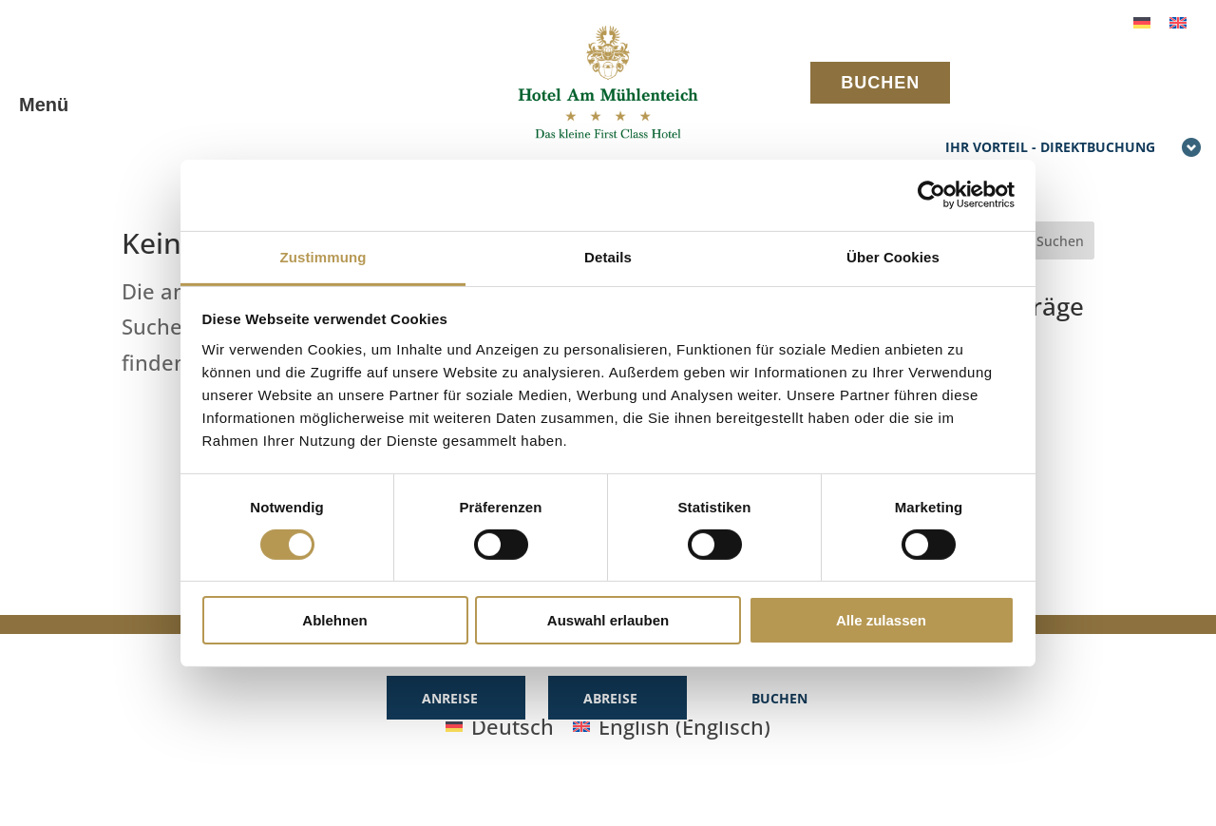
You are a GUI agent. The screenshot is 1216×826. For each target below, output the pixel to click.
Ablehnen (334, 620)
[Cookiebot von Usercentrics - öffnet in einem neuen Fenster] (931, 195)
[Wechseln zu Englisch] (1178, 20)
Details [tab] (608, 256)
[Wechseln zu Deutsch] (1142, 20)
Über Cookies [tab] (893, 256)
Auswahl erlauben (608, 620)
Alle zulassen (881, 620)
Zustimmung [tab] (323, 256)
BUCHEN (880, 82)
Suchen (1060, 241)
